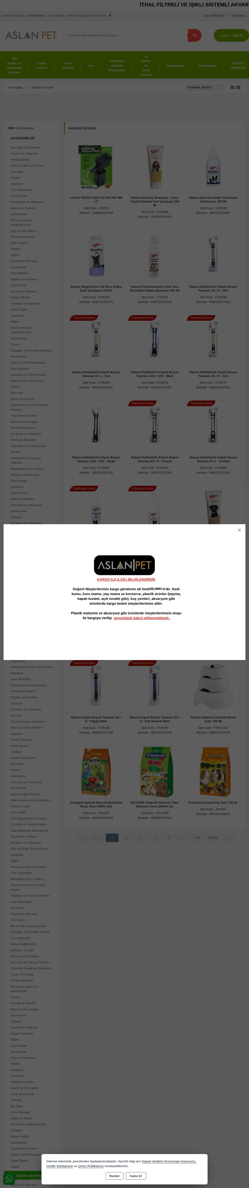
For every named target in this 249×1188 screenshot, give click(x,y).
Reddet (114, 1176)
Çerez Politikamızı (91, 1166)
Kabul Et (136, 1176)
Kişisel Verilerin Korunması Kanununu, (169, 1161)
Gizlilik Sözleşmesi (59, 1166)
